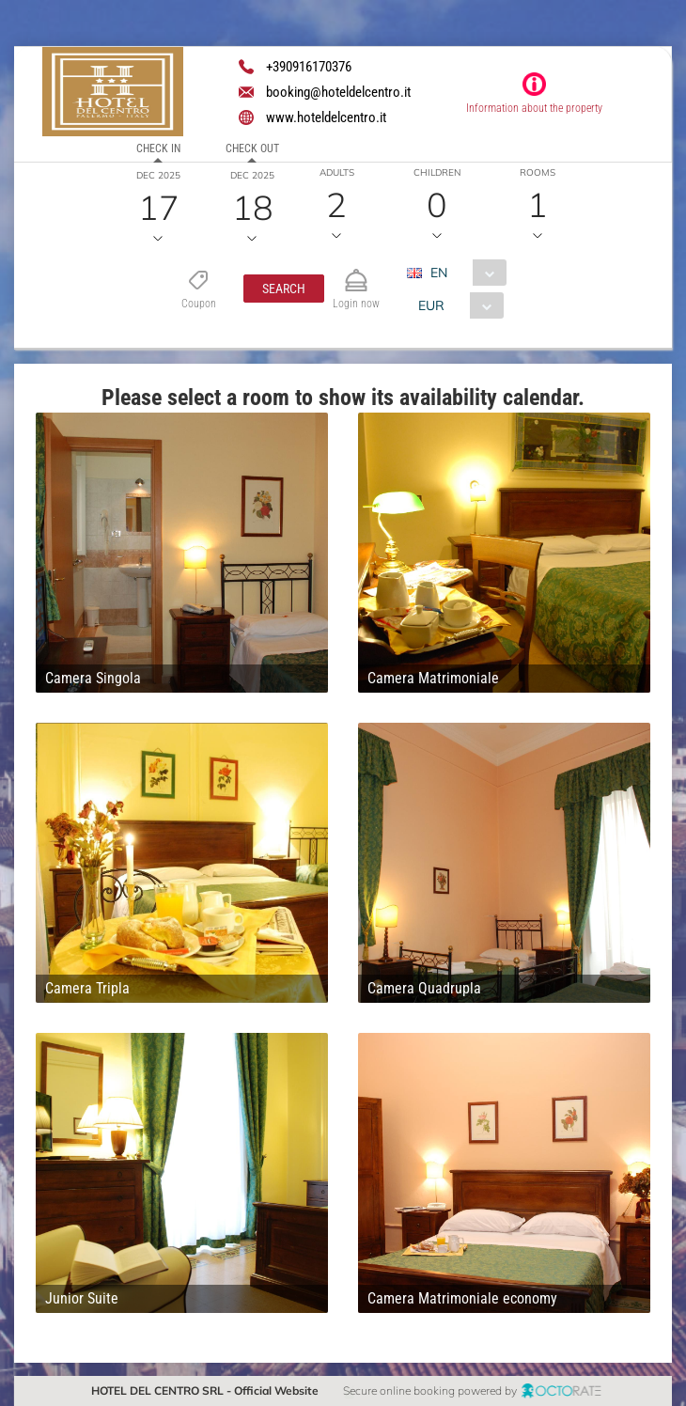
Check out (252, 148)
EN (437, 272)
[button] (282, 288)
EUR (430, 305)
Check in (158, 148)
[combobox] (463, 272)
